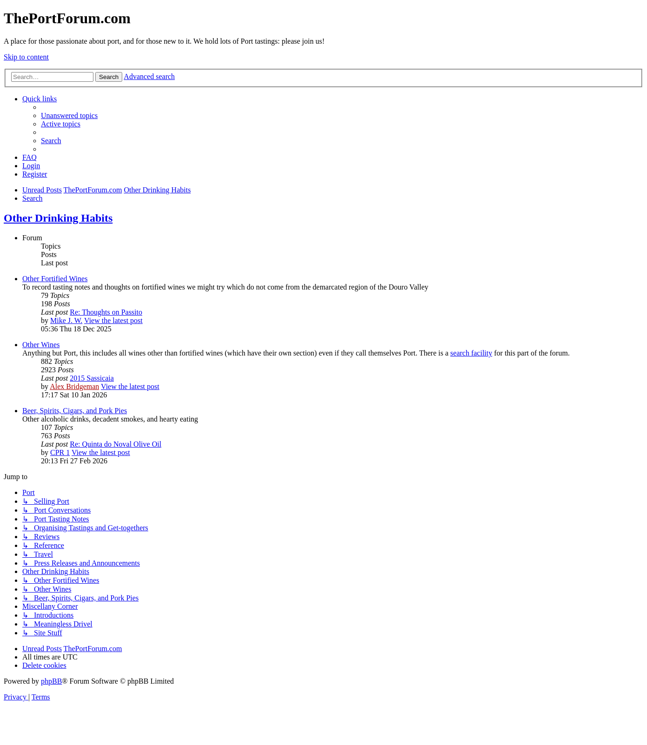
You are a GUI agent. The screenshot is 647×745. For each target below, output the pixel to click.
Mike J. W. (66, 320)
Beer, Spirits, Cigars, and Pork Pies (74, 411)
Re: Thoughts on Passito (106, 312)
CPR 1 (60, 452)
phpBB (51, 681)
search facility (471, 353)
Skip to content (26, 57)
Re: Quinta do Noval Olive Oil (115, 444)
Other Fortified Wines (54, 279)
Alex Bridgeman (74, 386)
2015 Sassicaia (92, 378)
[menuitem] (69, 115)
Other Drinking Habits (58, 218)
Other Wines (40, 345)
